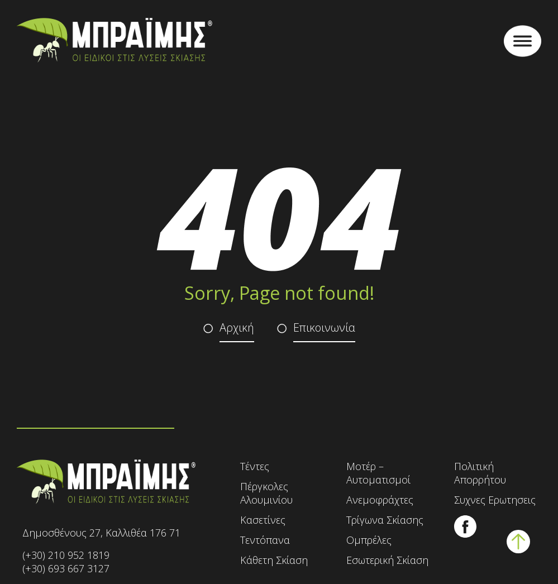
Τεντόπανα (265, 540)
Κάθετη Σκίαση (274, 560)
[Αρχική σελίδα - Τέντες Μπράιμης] (114, 41)
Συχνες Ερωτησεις (495, 499)
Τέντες (254, 466)
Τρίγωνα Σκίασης (384, 519)
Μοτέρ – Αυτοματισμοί (378, 472)
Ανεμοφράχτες (379, 499)
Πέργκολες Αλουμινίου (266, 493)
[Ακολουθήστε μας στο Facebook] (465, 534)
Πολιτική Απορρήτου (480, 472)
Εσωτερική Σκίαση (387, 560)
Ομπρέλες (369, 540)
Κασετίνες (262, 519)
